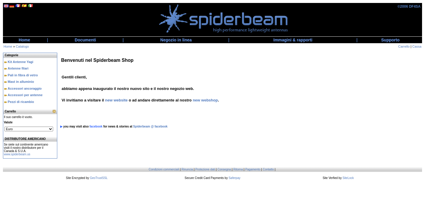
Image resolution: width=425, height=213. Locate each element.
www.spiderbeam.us (17, 154)
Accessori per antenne (25, 95)
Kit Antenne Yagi (20, 62)
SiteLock (348, 178)
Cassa (416, 46)
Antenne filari (18, 68)
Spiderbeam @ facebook (150, 126)
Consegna (224, 169)
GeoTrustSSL (98, 178)
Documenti (85, 40)
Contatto (268, 169)
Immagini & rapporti (292, 40)
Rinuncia (187, 169)
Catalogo (22, 46)
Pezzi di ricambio (21, 102)
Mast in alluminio (21, 81)
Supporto (390, 40)
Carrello (404, 46)
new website (116, 100)
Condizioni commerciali (164, 169)
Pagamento (252, 169)
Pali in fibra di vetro (23, 75)
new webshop (205, 100)
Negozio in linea (176, 40)
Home (24, 40)
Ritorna (238, 169)
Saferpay (234, 178)
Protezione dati (205, 169)
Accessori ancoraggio (25, 88)
